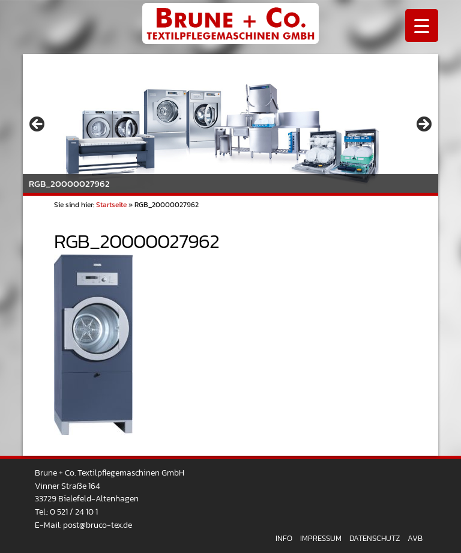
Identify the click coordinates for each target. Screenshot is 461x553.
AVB (415, 538)
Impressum (321, 538)
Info (284, 538)
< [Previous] (38, 125)
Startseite (111, 204)
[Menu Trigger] (421, 25)
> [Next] (423, 125)
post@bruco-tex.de (97, 525)
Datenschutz (374, 538)
